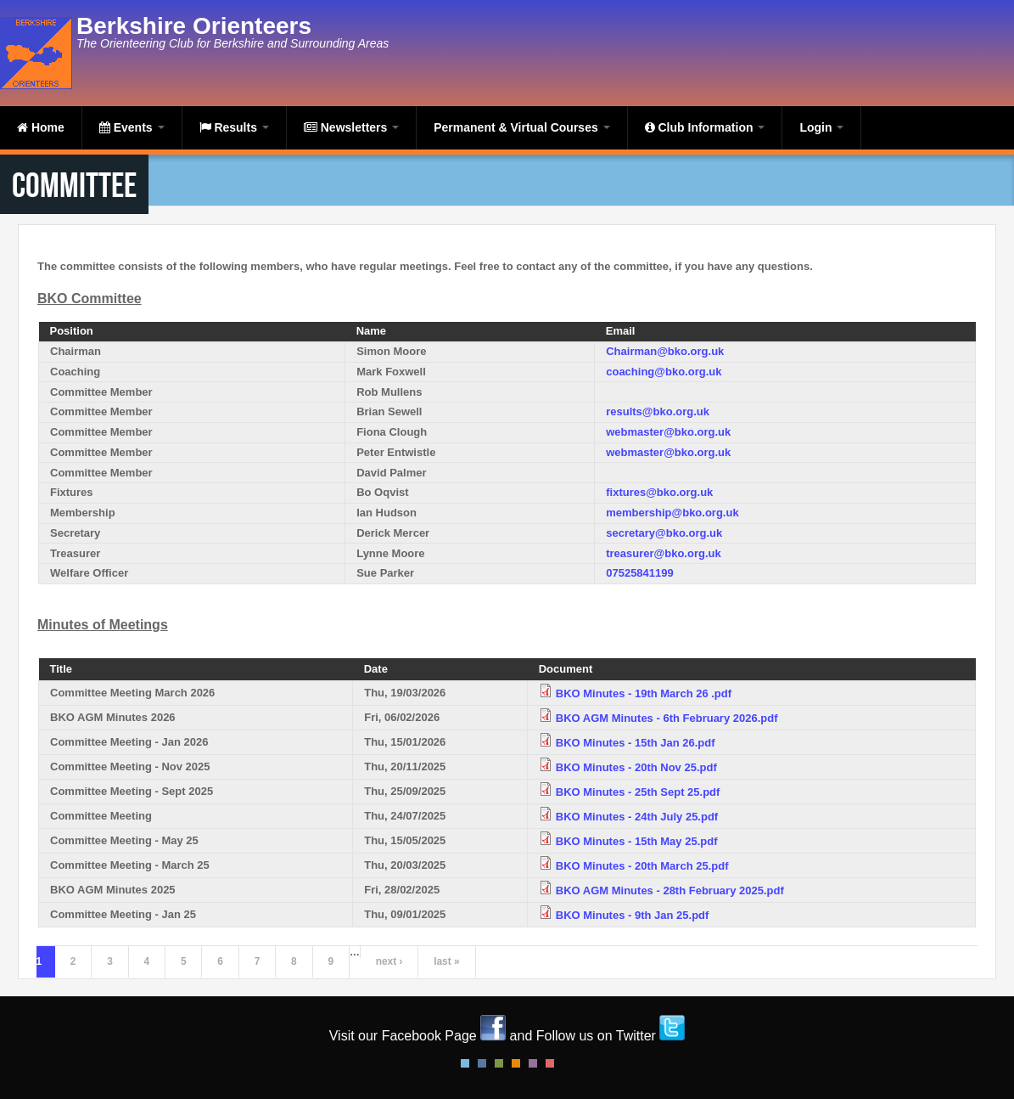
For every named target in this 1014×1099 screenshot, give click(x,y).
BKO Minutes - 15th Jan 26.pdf (635, 742)
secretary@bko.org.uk (664, 533)
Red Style (550, 1063)
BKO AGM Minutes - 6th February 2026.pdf (667, 718)
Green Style (499, 1063)
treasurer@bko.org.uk (663, 553)
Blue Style (482, 1063)
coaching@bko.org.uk (663, 371)
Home (40, 127)
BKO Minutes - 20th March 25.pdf (642, 865)
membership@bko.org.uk (672, 512)
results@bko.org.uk (657, 411)
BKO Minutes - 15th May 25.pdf (637, 841)
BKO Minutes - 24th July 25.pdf (637, 816)
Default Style (465, 1063)
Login (821, 127)
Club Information (705, 127)
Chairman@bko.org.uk (665, 351)
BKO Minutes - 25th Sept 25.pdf (638, 792)
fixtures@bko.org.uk (659, 492)
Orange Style (516, 1063)
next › (389, 961)
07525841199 (640, 572)
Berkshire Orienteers (193, 26)
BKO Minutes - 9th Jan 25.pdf (632, 915)
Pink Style (533, 1063)
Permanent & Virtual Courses (521, 127)
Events (132, 127)
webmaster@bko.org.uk (668, 432)
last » (446, 961)
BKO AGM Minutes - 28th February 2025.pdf (670, 890)
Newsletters (351, 127)
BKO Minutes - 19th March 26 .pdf (643, 693)
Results (234, 127)
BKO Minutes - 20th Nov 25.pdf (636, 767)
